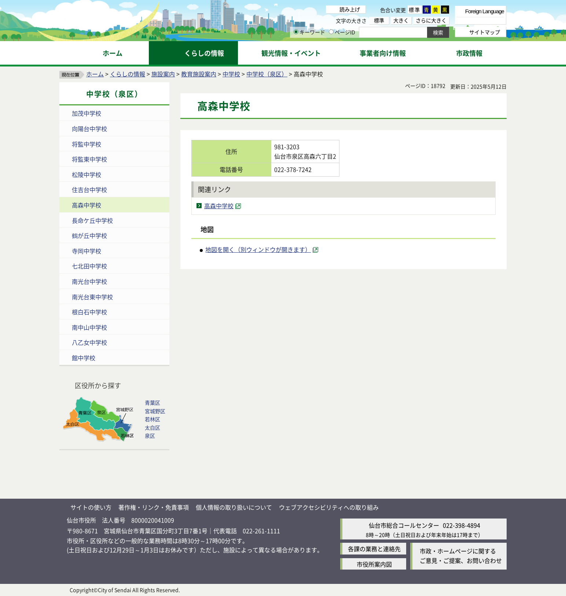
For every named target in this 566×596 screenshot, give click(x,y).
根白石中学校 (89, 311)
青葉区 (152, 402)
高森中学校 (86, 205)
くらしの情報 (127, 73)
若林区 (152, 419)
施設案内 (163, 73)
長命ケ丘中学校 (92, 220)
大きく (401, 20)
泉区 (150, 435)
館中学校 (83, 357)
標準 (414, 9)
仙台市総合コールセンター (404, 525)
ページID (342, 32)
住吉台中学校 (89, 189)
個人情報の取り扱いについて (234, 507)
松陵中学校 (86, 174)
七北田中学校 (89, 265)
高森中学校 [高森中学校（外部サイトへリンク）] (219, 205)
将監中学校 (86, 144)
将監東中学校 (89, 159)
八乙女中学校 (89, 342)
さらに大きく (431, 20)
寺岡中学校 (86, 250)
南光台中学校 (89, 281)
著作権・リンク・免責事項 (153, 507)
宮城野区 (155, 411)
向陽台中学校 (89, 128)
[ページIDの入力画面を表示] (331, 31)
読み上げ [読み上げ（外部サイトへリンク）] (349, 9)
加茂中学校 (86, 113)
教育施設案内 (198, 73)
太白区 (152, 427)
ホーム (95, 73)
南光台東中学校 (92, 296)
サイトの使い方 (90, 507)
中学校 (231, 73)
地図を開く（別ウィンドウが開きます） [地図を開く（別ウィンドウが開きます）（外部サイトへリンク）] (258, 249)
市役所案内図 (374, 564)
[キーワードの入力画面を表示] (296, 31)
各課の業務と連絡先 (374, 548)
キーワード (309, 32)
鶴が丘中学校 (89, 235)
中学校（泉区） (266, 73)
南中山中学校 (89, 327)
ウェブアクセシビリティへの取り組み (329, 507)
